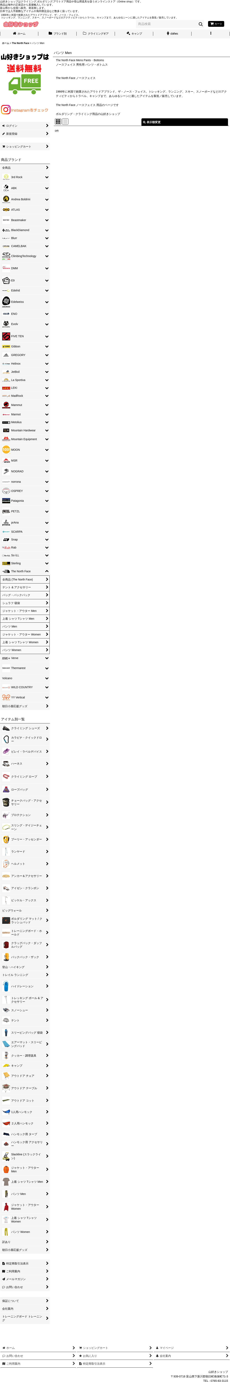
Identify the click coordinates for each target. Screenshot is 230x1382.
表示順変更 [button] (152, 122)
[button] (211, 34)
